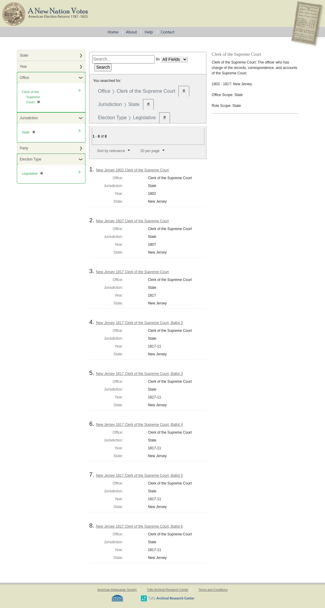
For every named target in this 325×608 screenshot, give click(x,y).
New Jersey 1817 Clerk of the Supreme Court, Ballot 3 (139, 374)
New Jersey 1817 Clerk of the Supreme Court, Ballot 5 (139, 475)
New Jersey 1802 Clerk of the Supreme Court (132, 170)
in (158, 59)
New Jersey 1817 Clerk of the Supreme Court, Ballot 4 (139, 424)
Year (23, 66)
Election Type (31, 159)
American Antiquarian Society (117, 589)
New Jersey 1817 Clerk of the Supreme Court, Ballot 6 (139, 526)
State (24, 55)
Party (24, 148)
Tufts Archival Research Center (167, 589)
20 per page (149, 151)
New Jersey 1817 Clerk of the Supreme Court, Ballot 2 (139, 323)
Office (24, 78)
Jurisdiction (29, 118)
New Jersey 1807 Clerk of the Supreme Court (132, 221)
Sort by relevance (111, 151)
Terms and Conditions (213, 589)
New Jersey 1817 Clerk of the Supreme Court (132, 272)
